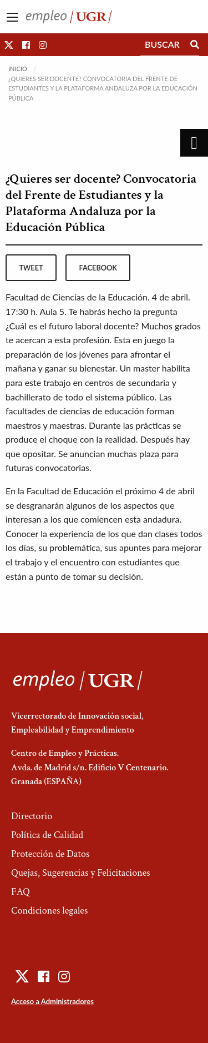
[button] (9, 45)
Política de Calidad (47, 835)
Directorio (31, 816)
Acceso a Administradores (52, 1001)
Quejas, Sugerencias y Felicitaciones (80, 872)
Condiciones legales (49, 910)
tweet (31, 267)
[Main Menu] (12, 17)
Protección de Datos (50, 854)
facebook (98, 267)
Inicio (17, 68)
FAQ (20, 891)
